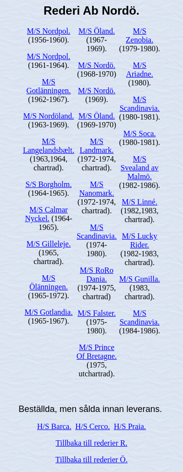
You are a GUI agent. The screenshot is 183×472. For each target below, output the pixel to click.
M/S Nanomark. (96, 188)
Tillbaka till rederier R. (91, 443)
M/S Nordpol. (48, 31)
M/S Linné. (140, 202)
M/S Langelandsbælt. (48, 145)
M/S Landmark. (97, 145)
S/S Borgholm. (48, 184)
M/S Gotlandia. (48, 312)
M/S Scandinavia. (97, 231)
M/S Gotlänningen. (48, 86)
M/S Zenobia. (139, 35)
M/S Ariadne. (139, 69)
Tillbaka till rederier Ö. (92, 459)
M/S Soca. (139, 133)
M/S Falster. (97, 313)
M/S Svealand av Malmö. (140, 168)
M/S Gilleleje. (48, 244)
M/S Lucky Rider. (139, 240)
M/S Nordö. (96, 65)
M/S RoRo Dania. (97, 274)
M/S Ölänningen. (48, 282)
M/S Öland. (97, 31)
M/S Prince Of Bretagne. (97, 351)
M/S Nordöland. (48, 116)
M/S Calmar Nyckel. (46, 214)
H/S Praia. (130, 426)
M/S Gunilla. (139, 279)
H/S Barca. (54, 426)
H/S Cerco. (92, 426)
